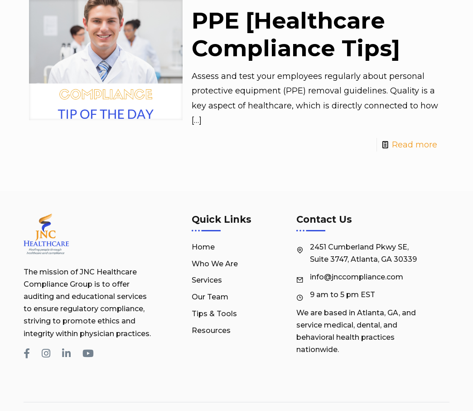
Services (207, 280)
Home (203, 247)
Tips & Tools (214, 313)
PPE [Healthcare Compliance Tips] (296, 34)
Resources (211, 330)
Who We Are (215, 263)
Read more (414, 145)
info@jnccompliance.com (356, 277)
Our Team (210, 297)
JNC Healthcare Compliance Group (297, 397)
